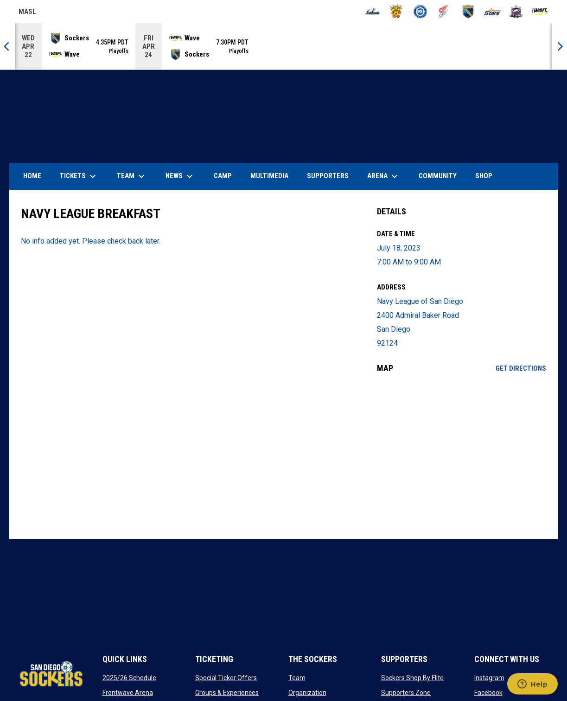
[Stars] (492, 12)
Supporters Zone (406, 692)
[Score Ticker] (283, 46)
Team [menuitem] (132, 176)
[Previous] (7, 46)
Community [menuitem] (438, 176)
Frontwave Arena (127, 692)
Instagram (489, 678)
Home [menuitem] (32, 176)
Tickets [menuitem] (79, 176)
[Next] (559, 46)
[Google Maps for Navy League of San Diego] (461, 456)
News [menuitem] (180, 176)
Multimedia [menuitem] (269, 176)
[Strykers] (516, 12)
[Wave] (539, 12)
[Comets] (444, 12)
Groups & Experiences (227, 692)
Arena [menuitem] (387, 176)
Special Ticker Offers (226, 678)
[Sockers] (468, 12)
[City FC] (420, 12)
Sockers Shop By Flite (412, 678)
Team (297, 678)
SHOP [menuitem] (487, 175)
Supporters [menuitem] (328, 176)
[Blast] (396, 12)
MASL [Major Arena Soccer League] (27, 13)
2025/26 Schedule (129, 678)
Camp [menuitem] (223, 176)
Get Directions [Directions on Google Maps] (521, 368)
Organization (307, 692)
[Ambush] (372, 12)
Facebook (488, 692)
